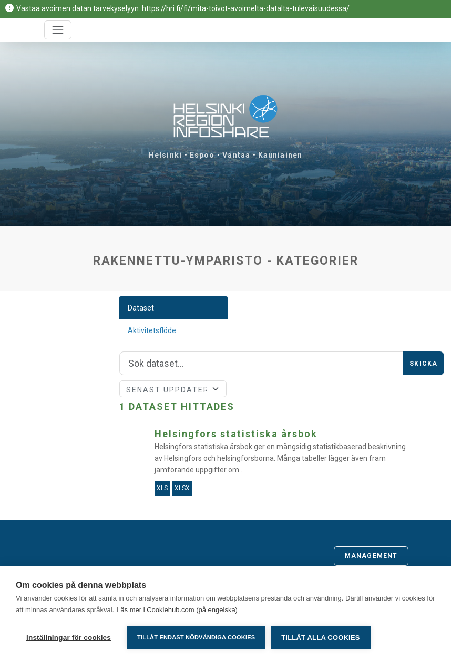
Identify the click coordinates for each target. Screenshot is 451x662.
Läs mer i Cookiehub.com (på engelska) (177, 610)
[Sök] (261, 363)
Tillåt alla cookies (320, 638)
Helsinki (165, 155)
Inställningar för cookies (68, 638)
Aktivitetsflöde (152, 330)
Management (371, 556)
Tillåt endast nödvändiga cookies (196, 637)
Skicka (423, 363)
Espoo (202, 155)
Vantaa (236, 155)
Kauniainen (280, 155)
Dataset (141, 308)
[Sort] (173, 388)
